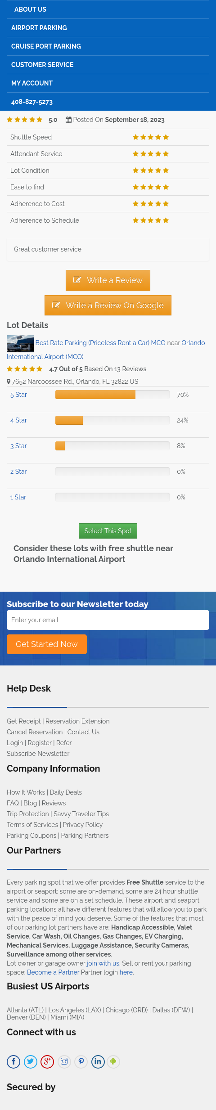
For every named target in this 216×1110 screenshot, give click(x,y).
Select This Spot (108, 531)
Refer (64, 742)
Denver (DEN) (26, 1017)
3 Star (18, 445)
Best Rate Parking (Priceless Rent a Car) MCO (101, 343)
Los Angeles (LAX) (74, 1010)
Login (15, 742)
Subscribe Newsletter (38, 753)
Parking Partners (85, 835)
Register (40, 742)
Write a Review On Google (107, 305)
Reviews (54, 803)
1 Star (18, 497)
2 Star (18, 471)
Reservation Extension (77, 721)
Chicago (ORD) (127, 1010)
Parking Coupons (31, 835)
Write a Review (108, 280)
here (126, 972)
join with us (103, 963)
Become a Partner (53, 972)
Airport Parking (39, 27)
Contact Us (83, 732)
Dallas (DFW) (171, 1010)
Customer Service (42, 64)
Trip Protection (28, 814)
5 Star (18, 394)
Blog (30, 803)
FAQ (13, 803)
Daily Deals (66, 792)
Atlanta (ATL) (25, 1010)
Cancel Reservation (35, 732)
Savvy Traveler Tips (81, 814)
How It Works (26, 792)
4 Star (18, 420)
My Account (32, 83)
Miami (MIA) (67, 1017)
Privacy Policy (83, 824)
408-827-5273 (32, 101)
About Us (30, 9)
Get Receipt (24, 721)
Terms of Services (32, 824)
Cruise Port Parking (46, 46)
